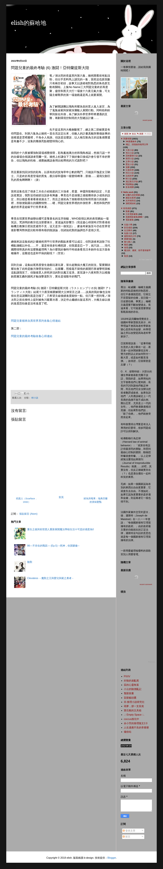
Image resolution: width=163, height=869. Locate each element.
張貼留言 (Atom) (28, 513)
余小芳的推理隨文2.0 (135, 723)
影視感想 (127, 208)
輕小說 (35, 398)
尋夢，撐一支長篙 (134, 706)
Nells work (128, 192)
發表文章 (129, 830)
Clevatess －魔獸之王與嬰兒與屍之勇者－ (50, 578)
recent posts (147, 120)
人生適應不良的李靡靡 (136, 727)
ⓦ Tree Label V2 (145, 259)
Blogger (111, 857)
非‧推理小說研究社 (134, 702)
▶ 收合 (132, 134)
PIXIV (127, 676)
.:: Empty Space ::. (134, 714)
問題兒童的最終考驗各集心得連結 (31, 336)
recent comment (146, 584)
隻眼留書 (129, 693)
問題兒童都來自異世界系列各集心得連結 (36, 320)
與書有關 (127, 138)
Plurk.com (151, 662)
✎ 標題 (148, 134)
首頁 (61, 497)
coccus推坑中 (131, 719)
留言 (126, 836)
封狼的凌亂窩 (131, 680)
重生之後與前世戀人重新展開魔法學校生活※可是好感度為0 (60, 529)
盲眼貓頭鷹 (130, 697)
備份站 (127, 731)
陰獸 (29, 562)
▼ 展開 (125, 134)
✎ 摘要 (140, 134)
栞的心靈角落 (131, 685)
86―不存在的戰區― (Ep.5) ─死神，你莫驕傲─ (53, 545)
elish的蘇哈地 (28, 23)
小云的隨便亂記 (132, 689)
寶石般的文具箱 (132, 710)
